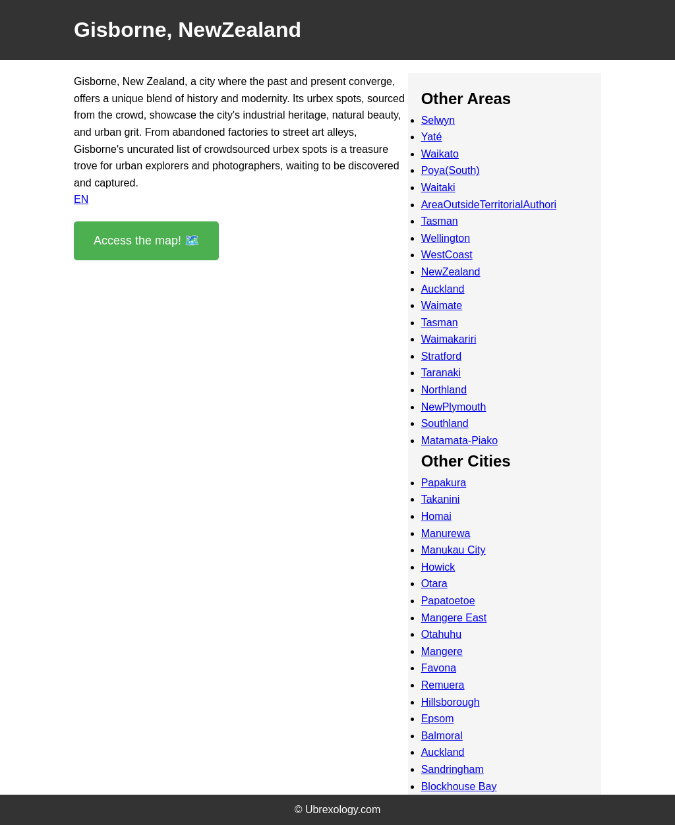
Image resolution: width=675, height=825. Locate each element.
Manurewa (446, 533)
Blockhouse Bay (459, 786)
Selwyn (438, 120)
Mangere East (454, 617)
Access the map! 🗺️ (146, 240)
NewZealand (451, 271)
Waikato (440, 153)
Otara (434, 583)
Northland (444, 389)
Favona (438, 667)
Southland (445, 423)
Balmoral (442, 735)
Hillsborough (450, 702)
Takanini (440, 499)
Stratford (441, 356)
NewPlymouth (453, 406)
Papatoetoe (448, 600)
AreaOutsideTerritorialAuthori (488, 204)
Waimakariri (449, 339)
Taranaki (441, 372)
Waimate (442, 305)
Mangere (442, 651)
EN (81, 199)
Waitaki (438, 187)
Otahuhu (441, 634)
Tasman (439, 221)
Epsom (437, 718)
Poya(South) (450, 170)
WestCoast (447, 254)
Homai (436, 516)
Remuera (443, 685)
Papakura (444, 482)
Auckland (443, 289)
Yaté (431, 136)
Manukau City (453, 549)
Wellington (445, 238)
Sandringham (452, 769)
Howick (438, 567)
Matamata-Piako (459, 440)
